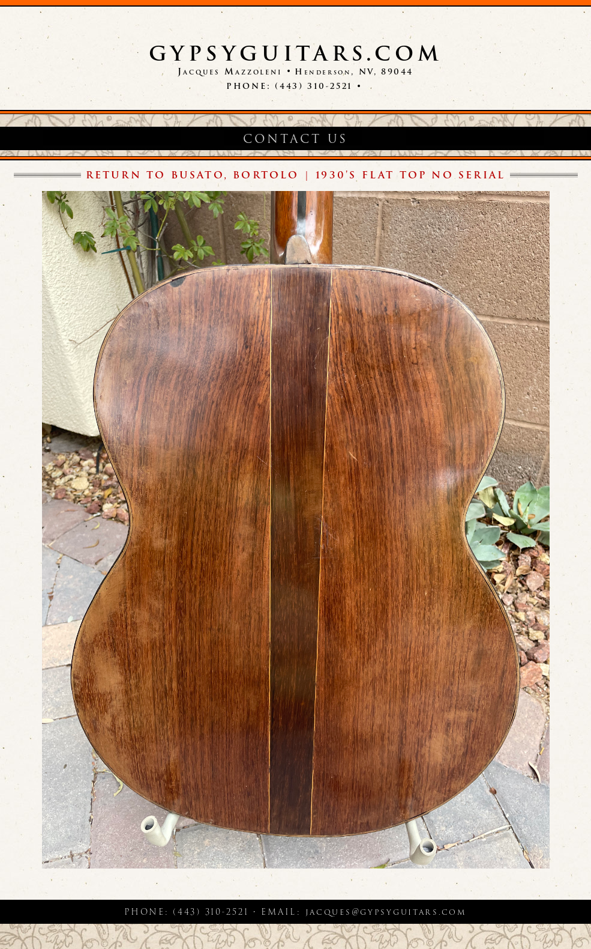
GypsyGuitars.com (296, 54)
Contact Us (295, 139)
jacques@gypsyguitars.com (386, 911)
